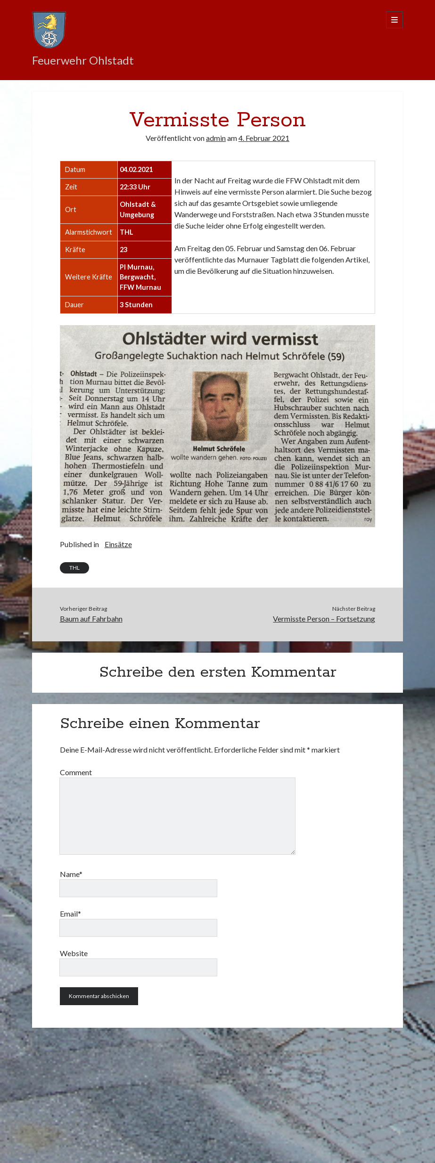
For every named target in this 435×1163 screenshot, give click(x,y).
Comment (76, 772)
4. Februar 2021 (263, 137)
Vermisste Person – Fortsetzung (324, 618)
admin (216, 137)
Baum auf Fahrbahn (91, 618)
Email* (70, 913)
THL (74, 567)
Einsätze (118, 544)
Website (74, 953)
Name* (71, 873)
